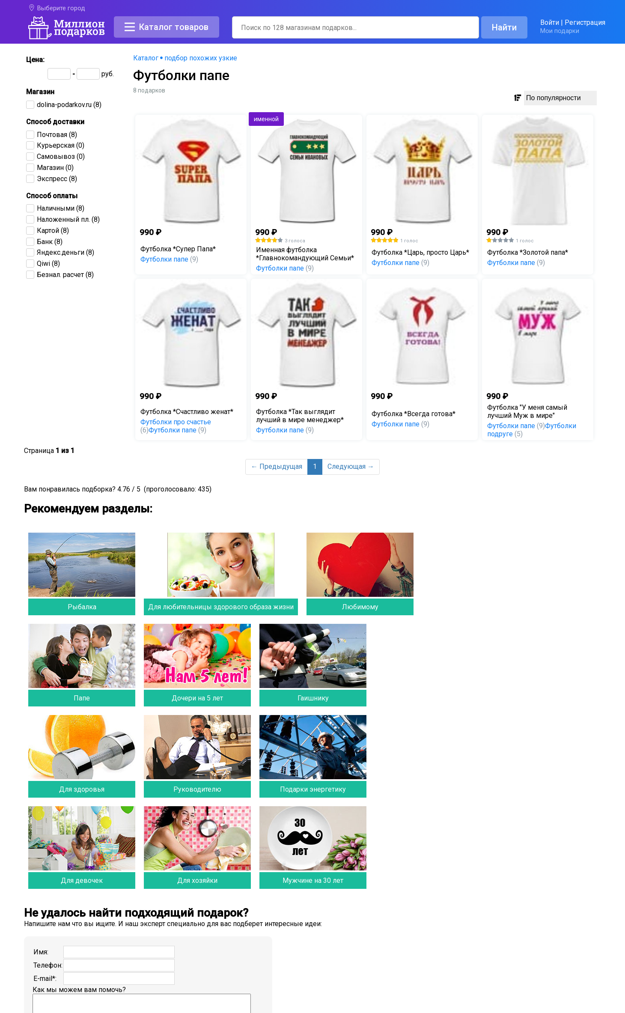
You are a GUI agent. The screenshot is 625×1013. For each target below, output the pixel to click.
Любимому (360, 607)
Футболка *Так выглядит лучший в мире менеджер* (300, 416)
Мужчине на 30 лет (313, 880)
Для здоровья (81, 789)
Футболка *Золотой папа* (527, 252)
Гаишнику (313, 698)
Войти (549, 22)
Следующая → (350, 466)
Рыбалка (82, 607)
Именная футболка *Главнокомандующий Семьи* (305, 254)
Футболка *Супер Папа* (178, 249)
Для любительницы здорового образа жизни (221, 607)
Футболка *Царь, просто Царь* (420, 252)
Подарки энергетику (313, 789)
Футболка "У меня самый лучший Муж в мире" (527, 411)
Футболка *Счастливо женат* (186, 412)
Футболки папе (169, 259)
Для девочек (82, 880)
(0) (60, 145)
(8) (69, 105)
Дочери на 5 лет (197, 698)
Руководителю (197, 789)
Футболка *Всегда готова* (413, 414)
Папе (82, 698)
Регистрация (585, 22)
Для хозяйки (197, 880)
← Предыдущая (276, 466)
